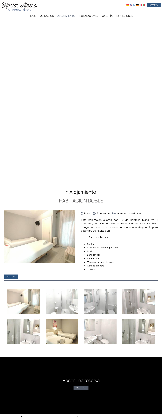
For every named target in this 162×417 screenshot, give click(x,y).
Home (32, 16)
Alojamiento (66, 16)
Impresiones (124, 16)
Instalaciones (89, 16)
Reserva (153, 5)
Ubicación (47, 16)
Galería (107, 16)
